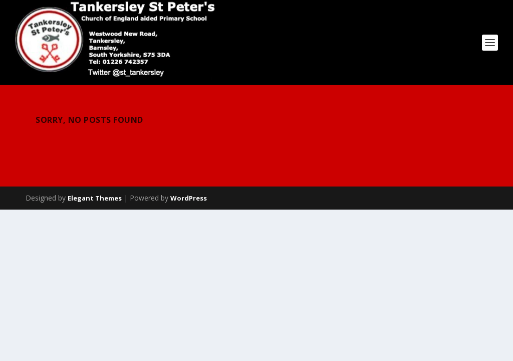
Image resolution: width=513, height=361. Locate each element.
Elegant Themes (95, 198)
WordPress (188, 198)
